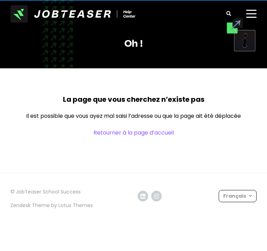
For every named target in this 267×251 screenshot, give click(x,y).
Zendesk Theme (30, 205)
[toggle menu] (251, 14)
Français (235, 195)
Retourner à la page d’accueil (134, 133)
